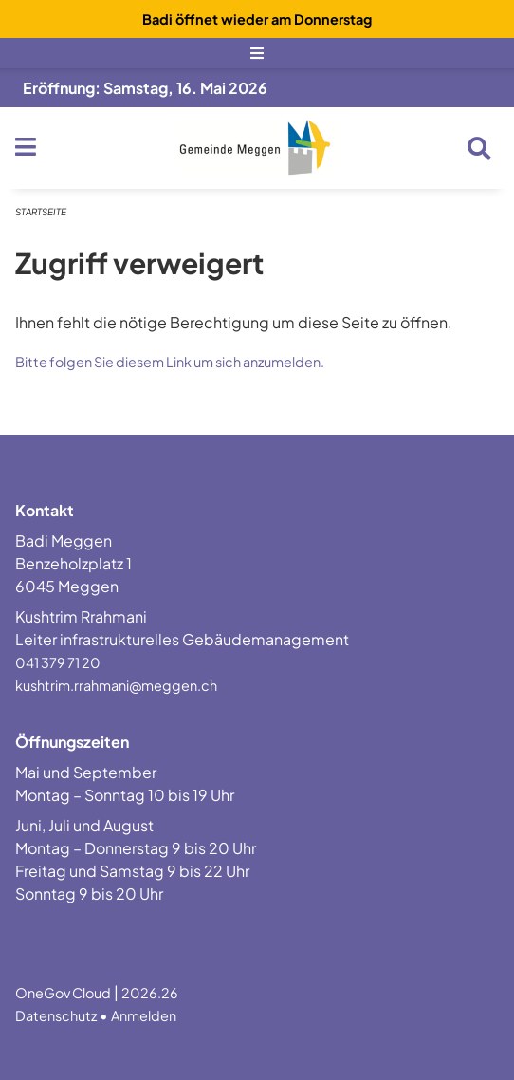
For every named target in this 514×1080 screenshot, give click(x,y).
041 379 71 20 (58, 662)
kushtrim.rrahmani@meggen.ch (116, 685)
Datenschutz (56, 1015)
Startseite (40, 211)
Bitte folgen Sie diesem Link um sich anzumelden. (169, 361)
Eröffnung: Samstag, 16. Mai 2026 (145, 88)
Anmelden (143, 1015)
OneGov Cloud (63, 992)
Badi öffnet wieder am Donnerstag (257, 19)
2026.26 (149, 992)
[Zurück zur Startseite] (257, 148)
